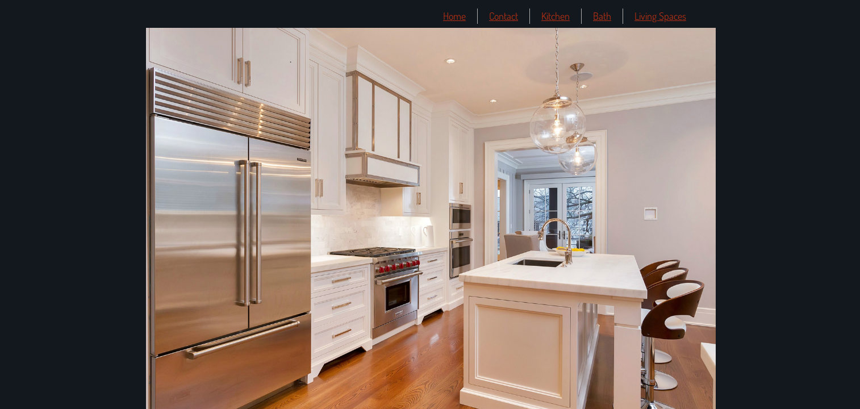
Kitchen (555, 16)
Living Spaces (660, 16)
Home (454, 16)
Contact (503, 16)
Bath (602, 16)
